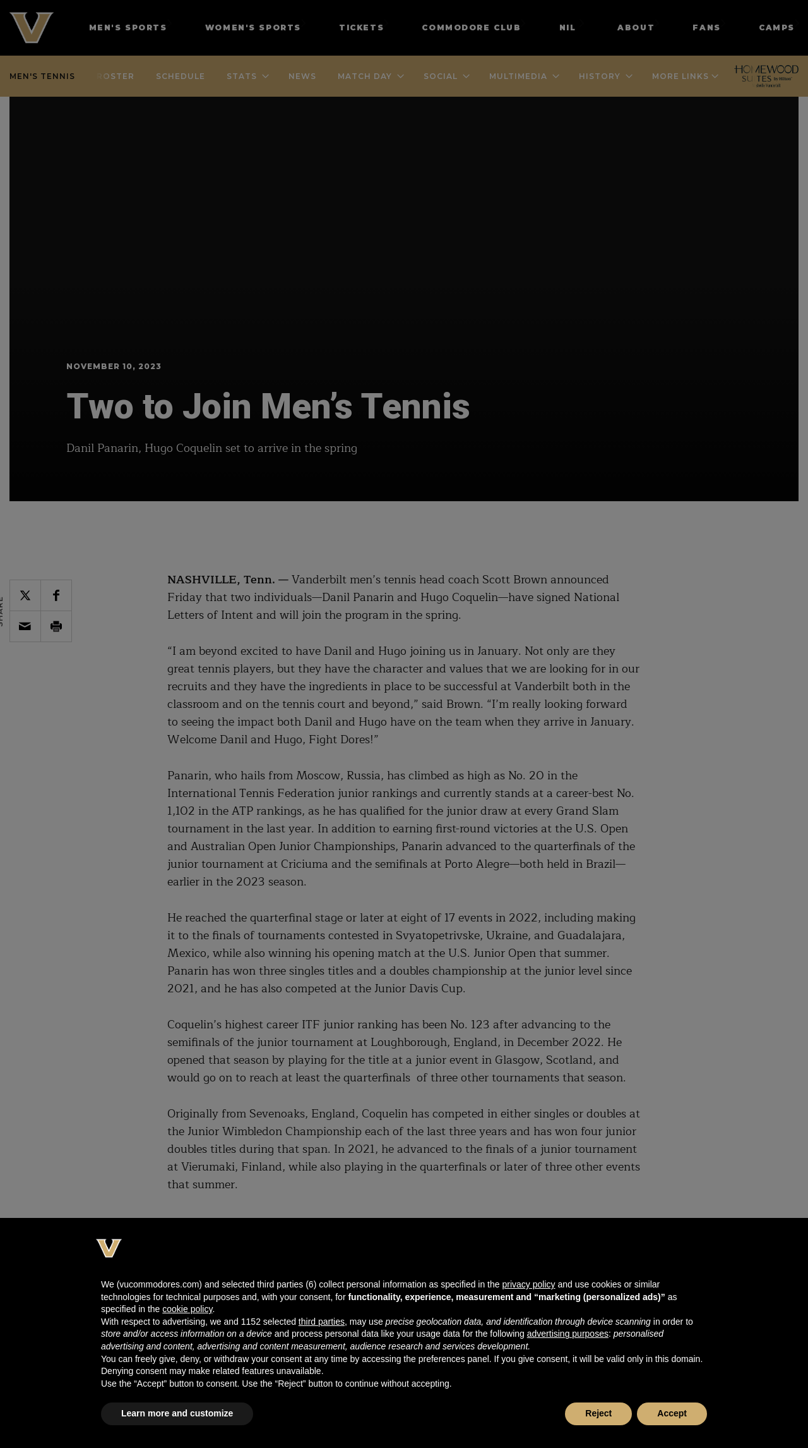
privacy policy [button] (528, 1284)
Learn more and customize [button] (177, 1413)
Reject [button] (598, 1413)
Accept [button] (672, 1413)
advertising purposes (568, 1334)
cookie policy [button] (187, 1309)
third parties (322, 1322)
